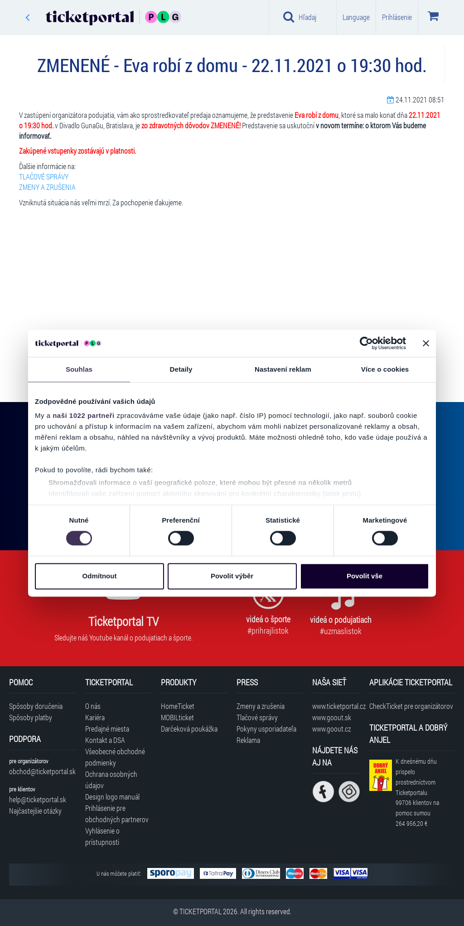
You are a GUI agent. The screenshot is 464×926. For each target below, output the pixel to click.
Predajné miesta (107, 728)
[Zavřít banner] (426, 343)
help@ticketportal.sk (37, 799)
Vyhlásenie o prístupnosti (102, 836)
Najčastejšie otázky (35, 810)
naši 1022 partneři (84, 415)
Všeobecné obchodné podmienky (115, 757)
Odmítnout (99, 576)
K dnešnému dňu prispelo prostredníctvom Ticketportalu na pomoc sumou (417, 792)
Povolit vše (364, 576)
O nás (93, 706)
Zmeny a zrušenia (261, 706)
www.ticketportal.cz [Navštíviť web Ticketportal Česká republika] (336, 706)
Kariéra (95, 717)
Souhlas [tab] (79, 369)
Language (356, 17)
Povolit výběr (232, 576)
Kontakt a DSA (105, 740)
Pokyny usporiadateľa (266, 728)
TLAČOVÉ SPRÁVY (43, 176)
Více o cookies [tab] (385, 369)
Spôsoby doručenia (36, 706)
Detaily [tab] (181, 369)
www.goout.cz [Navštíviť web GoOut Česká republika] (331, 728)
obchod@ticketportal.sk (42, 771)
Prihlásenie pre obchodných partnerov (117, 813)
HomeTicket (177, 706)
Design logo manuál (112, 796)
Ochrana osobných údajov (111, 779)
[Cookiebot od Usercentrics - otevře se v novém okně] (366, 343)
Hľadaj (299, 17)
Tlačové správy (257, 717)
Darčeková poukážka (189, 728)
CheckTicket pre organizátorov (411, 706)
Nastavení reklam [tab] (283, 369)
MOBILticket (177, 717)
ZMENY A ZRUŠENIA (47, 187)
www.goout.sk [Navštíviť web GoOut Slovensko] (331, 717)
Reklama (248, 740)
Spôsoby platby (30, 717)
